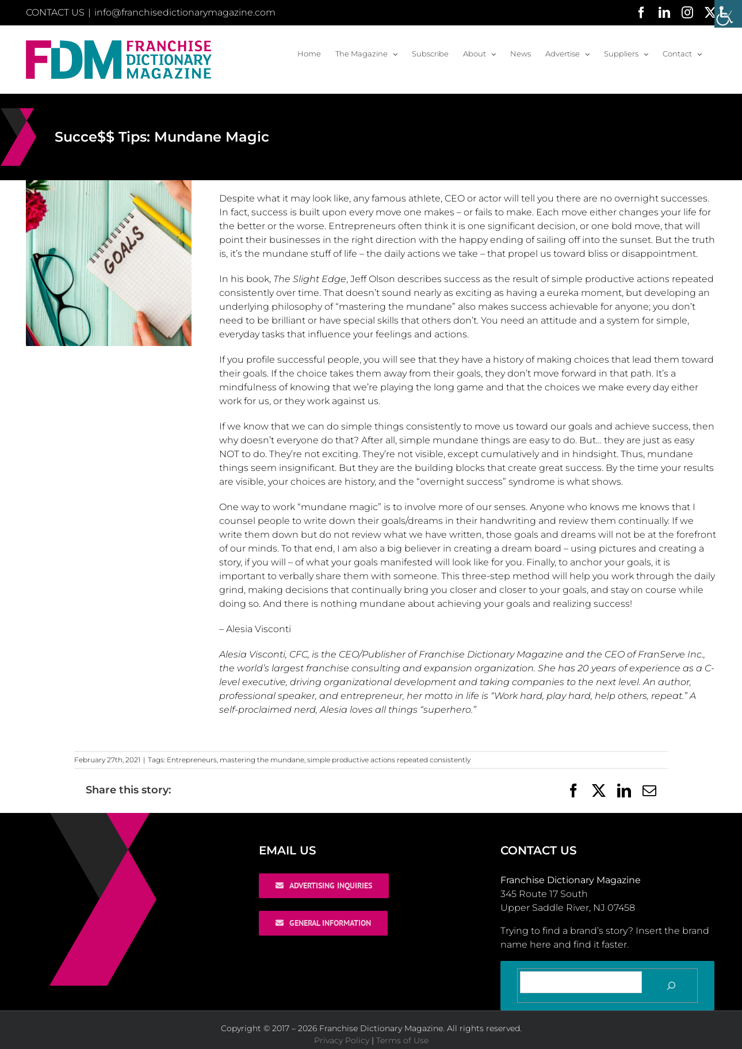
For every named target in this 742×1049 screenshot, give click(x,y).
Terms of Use (402, 1040)
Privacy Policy (341, 1040)
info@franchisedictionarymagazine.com (185, 12)
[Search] (671, 985)
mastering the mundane (262, 759)
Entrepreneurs (192, 759)
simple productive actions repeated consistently (389, 759)
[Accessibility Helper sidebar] (728, 14)
